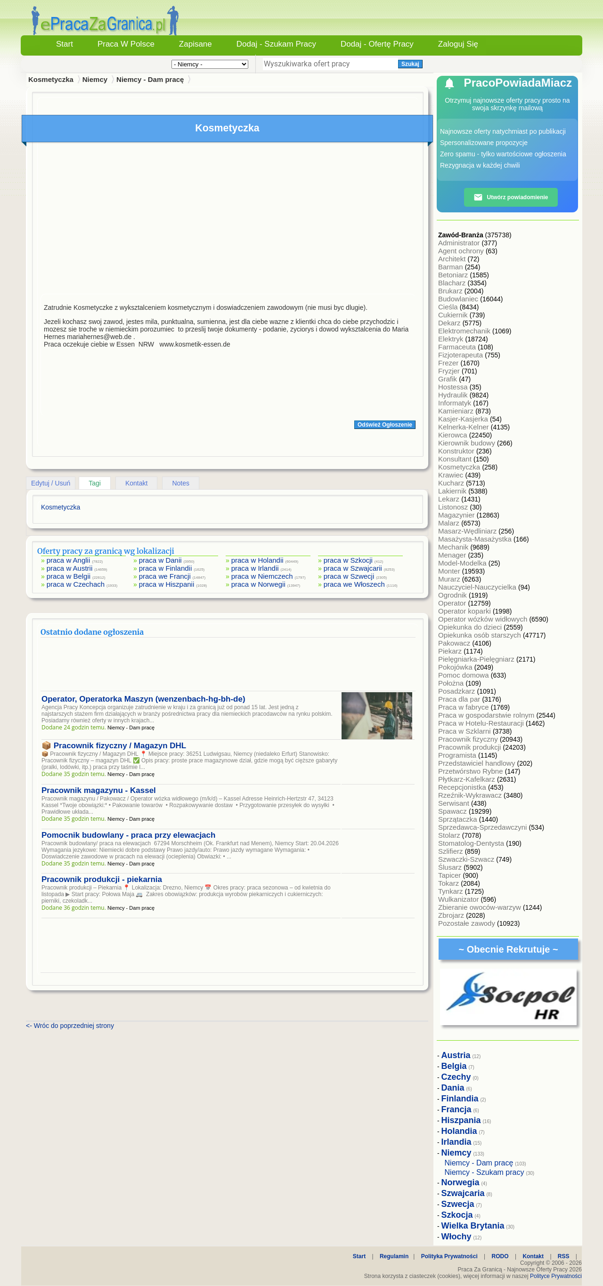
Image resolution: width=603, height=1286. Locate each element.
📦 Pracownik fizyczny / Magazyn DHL (113, 745)
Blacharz (453, 283)
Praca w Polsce (126, 44)
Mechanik (454, 547)
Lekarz (449, 499)
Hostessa (454, 387)
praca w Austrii (70, 568)
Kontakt (136, 483)
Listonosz (454, 507)
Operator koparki (465, 611)
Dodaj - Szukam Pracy (276, 44)
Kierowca (453, 435)
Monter (450, 571)
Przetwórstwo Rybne (471, 771)
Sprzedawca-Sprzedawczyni (483, 827)
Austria (456, 1055)
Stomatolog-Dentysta (472, 843)
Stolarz (450, 835)
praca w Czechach (76, 584)
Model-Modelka (463, 563)
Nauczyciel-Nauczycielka (478, 587)
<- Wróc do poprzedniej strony (70, 1025)
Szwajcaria (463, 1193)
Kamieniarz (456, 411)
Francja (456, 1109)
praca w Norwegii (258, 584)
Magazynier (457, 515)
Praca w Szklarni (465, 731)
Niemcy (94, 79)
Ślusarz (451, 867)
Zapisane (195, 44)
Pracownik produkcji (470, 747)
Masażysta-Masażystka (475, 539)
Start (64, 44)
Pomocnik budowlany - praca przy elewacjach (128, 835)
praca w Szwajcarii (353, 568)
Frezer (449, 363)
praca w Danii (160, 560)
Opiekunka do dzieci (471, 627)
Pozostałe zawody (467, 923)
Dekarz (450, 323)
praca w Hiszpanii (167, 584)
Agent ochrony (462, 251)
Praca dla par (460, 699)
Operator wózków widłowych (483, 619)
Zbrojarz (452, 915)
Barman (451, 267)
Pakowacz (455, 643)
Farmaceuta (458, 347)
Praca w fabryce (464, 707)
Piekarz (451, 651)
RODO (500, 1256)
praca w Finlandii (165, 568)
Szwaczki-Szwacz (467, 859)
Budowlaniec (459, 299)
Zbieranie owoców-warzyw (480, 907)
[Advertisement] (228, 220)
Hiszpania (461, 1120)
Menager (453, 555)
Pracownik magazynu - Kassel (98, 790)
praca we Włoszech (354, 584)
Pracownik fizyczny (469, 739)
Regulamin (394, 1256)
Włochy (456, 1236)
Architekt (453, 259)
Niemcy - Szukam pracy (484, 1172)
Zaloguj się (458, 44)
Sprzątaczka (458, 819)
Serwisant (454, 803)
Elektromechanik (465, 331)
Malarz (449, 523)
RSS (564, 1256)
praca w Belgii (68, 576)
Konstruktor (457, 451)
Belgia (454, 1066)
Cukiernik (454, 315)
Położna (451, 683)
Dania (452, 1087)
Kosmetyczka (460, 467)
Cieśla (449, 307)
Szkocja (457, 1215)
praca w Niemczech (262, 576)
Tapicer (450, 875)
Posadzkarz (457, 691)
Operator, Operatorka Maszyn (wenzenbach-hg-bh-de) (143, 699)
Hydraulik (454, 395)
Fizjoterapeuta (461, 355)
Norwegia (460, 1182)
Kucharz (452, 483)
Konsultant (455, 459)
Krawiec (451, 475)
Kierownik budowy (467, 443)
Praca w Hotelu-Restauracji (482, 723)
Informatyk (455, 403)
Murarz (450, 579)
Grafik (448, 379)
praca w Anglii (68, 560)
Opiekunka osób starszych (480, 635)
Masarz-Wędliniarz (468, 531)
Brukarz (451, 291)
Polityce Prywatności (556, 1276)
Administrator (460, 243)
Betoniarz (454, 275)
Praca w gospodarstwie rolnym (487, 715)
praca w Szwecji (349, 576)
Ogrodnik (453, 595)
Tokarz (449, 883)
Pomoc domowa (464, 675)
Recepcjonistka (463, 787)
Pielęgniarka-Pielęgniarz (477, 659)
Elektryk (451, 339)
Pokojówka (456, 667)
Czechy (456, 1077)
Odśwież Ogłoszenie (385, 424)
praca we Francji (165, 576)
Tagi (95, 483)
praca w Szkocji (348, 560)
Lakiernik (453, 491)
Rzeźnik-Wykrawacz (471, 795)
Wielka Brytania (473, 1225)
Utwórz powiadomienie (510, 197)
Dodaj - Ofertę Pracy (377, 44)
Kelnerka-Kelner (464, 427)
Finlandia (460, 1098)
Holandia (459, 1131)
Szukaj (410, 64)
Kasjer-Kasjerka (464, 419)
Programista (458, 755)
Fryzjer (450, 371)
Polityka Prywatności (449, 1256)
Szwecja (457, 1204)
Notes (180, 483)
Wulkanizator (459, 899)
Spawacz (453, 811)
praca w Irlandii (255, 568)
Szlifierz (451, 851)
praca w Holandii (257, 560)
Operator (453, 603)
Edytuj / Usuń (50, 483)
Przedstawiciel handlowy (477, 763)
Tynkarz (451, 891)
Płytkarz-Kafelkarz (467, 779)
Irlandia (456, 1142)
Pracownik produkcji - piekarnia (101, 879)
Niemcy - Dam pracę (150, 79)
